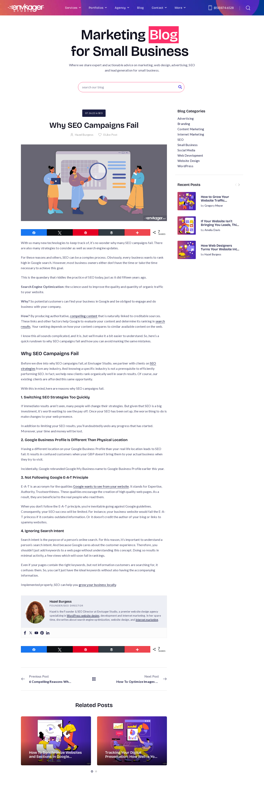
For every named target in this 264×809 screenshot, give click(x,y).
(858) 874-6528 (224, 8)
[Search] (248, 7)
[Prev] (235, 184)
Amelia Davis (212, 230)
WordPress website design (83, 615)
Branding (183, 124)
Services (71, 8)
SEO (180, 139)
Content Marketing (190, 129)
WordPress (185, 166)
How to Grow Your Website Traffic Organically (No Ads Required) (216, 202)
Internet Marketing (190, 134)
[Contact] (211, 7)
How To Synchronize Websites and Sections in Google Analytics (55, 756)
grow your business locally (97, 585)
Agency (120, 8)
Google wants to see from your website (101, 486)
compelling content (83, 316)
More (178, 8)
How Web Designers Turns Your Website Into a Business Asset (220, 249)
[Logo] (26, 8)
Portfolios (96, 8)
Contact (157, 8)
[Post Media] (186, 201)
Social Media (186, 150)
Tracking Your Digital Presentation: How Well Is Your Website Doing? (131, 756)
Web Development (190, 155)
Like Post (110, 134)
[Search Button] (180, 87)
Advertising (185, 118)
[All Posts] (94, 679)
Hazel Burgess (212, 254)
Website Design (188, 161)
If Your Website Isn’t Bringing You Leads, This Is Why (219, 225)
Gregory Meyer (213, 205)
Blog (140, 8)
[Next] (239, 184)
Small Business (187, 145)
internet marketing (147, 619)
